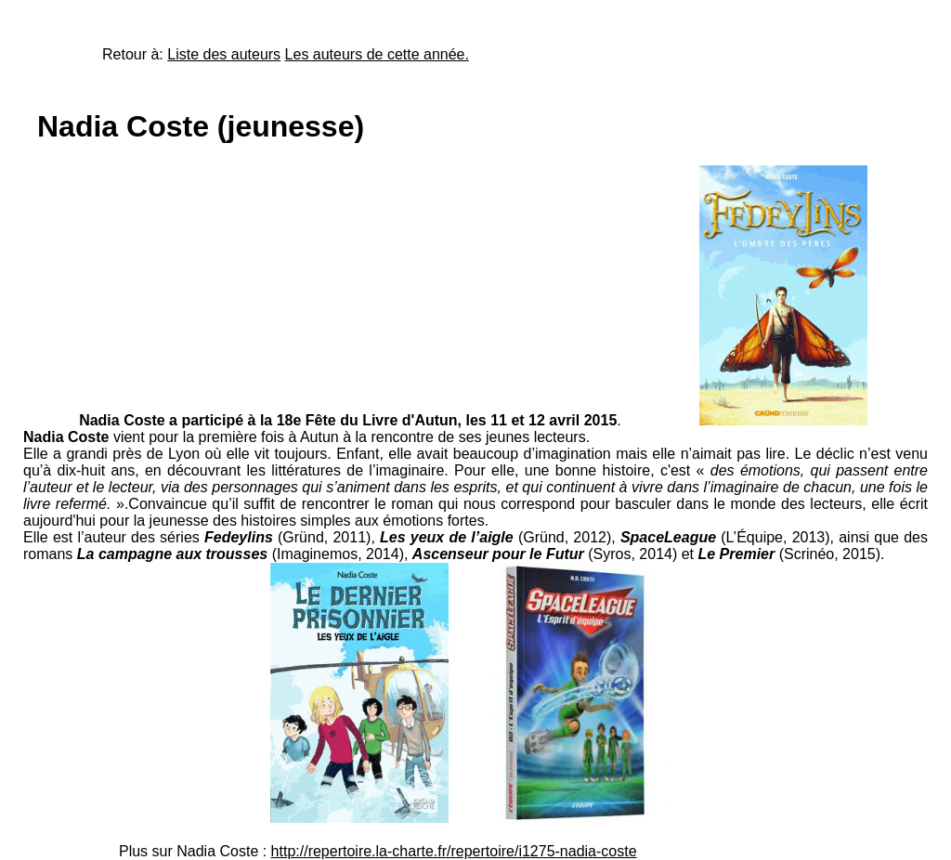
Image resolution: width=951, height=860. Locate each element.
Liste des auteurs (223, 54)
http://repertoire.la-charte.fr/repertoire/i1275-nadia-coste (454, 851)
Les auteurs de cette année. (377, 54)
